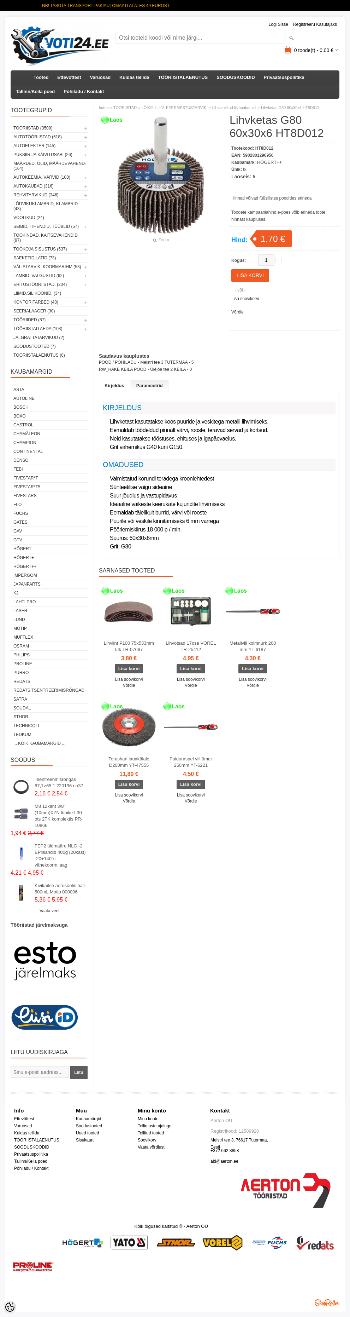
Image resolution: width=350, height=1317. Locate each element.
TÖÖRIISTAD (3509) (32, 128)
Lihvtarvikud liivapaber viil (234, 107)
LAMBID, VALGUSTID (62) (38, 275)
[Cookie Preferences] (10, 1307)
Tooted (41, 77)
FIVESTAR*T (25, 478)
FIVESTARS (25, 495)
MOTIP (20, 628)
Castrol (23, 424)
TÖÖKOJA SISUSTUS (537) (40, 249)
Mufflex (23, 637)
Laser (20, 610)
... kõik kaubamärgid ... (39, 743)
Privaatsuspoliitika (284, 77)
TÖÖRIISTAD (125, 107)
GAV (17, 531)
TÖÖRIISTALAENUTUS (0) (39, 355)
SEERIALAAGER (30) (34, 311)
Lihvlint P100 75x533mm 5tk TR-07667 (129, 646)
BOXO (19, 416)
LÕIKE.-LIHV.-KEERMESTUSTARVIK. (175, 107)
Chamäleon (26, 433)
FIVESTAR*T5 (26, 486)
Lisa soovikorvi (245, 298)
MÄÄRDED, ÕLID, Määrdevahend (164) (49, 166)
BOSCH (21, 407)
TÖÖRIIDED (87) (29, 319)
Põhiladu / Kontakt (84, 91)
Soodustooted (89, 1125)
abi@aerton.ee (224, 1161)
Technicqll (26, 725)
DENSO (21, 460)
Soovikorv (147, 1140)
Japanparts (27, 584)
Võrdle (237, 312)
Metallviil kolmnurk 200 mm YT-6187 (253, 646)
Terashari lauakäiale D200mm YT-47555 (128, 762)
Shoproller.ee (327, 1302)
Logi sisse (278, 24)
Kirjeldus (114, 385)
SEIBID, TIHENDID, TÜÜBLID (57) (46, 226)
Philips (21, 654)
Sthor (20, 716)
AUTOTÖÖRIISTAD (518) (37, 136)
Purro (21, 672)
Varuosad (100, 77)
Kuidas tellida (134, 77)
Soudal (22, 708)
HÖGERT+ (23, 557)
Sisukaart (85, 1140)
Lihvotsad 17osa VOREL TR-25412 (191, 646)
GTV (17, 539)
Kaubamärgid (88, 1118)
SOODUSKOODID (235, 77)
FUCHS (20, 513)
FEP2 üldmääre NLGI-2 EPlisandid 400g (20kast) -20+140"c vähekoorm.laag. (60, 855)
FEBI (18, 469)
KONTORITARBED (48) (35, 302)
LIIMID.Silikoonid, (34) (37, 293)
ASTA (18, 389)
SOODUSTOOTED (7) (34, 346)
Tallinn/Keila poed (35, 91)
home (104, 107)
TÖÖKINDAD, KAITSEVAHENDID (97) (45, 238)
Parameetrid (149, 385)
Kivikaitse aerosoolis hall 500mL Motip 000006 (60, 889)
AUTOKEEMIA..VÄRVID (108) (41, 177)
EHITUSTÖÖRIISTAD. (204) (40, 284)
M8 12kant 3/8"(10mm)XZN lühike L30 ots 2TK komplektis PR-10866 (59, 816)
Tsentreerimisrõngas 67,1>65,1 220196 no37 (59, 782)
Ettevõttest (69, 77)
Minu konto (148, 1118)
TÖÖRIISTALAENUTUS (183, 77)
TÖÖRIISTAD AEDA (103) (37, 328)
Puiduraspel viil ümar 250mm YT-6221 (191, 762)
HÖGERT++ (24, 566)
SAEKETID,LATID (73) (34, 257)
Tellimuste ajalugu (154, 1125)
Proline (22, 663)
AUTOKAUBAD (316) (33, 186)
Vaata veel (49, 910)
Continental (28, 451)
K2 (16, 593)
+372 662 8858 (224, 1150)
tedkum (22, 734)
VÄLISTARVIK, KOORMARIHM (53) (47, 266)
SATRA (20, 699)
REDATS (21, 681)
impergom (25, 575)
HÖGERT (22, 548)
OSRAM (21, 646)
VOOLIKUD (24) (28, 217)
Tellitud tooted (151, 1133)
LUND (19, 619)
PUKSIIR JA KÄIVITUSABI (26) (42, 154)
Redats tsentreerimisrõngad (48, 690)
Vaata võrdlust (151, 1147)
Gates (20, 522)
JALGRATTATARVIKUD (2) (38, 337)
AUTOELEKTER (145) (34, 145)
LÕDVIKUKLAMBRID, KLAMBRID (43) (45, 206)
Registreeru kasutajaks (315, 24)
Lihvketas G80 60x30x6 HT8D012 (290, 107)
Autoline (24, 398)
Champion (24, 442)
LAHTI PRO (24, 601)
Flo (17, 504)
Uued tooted (87, 1133)
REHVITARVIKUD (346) (36, 194)
